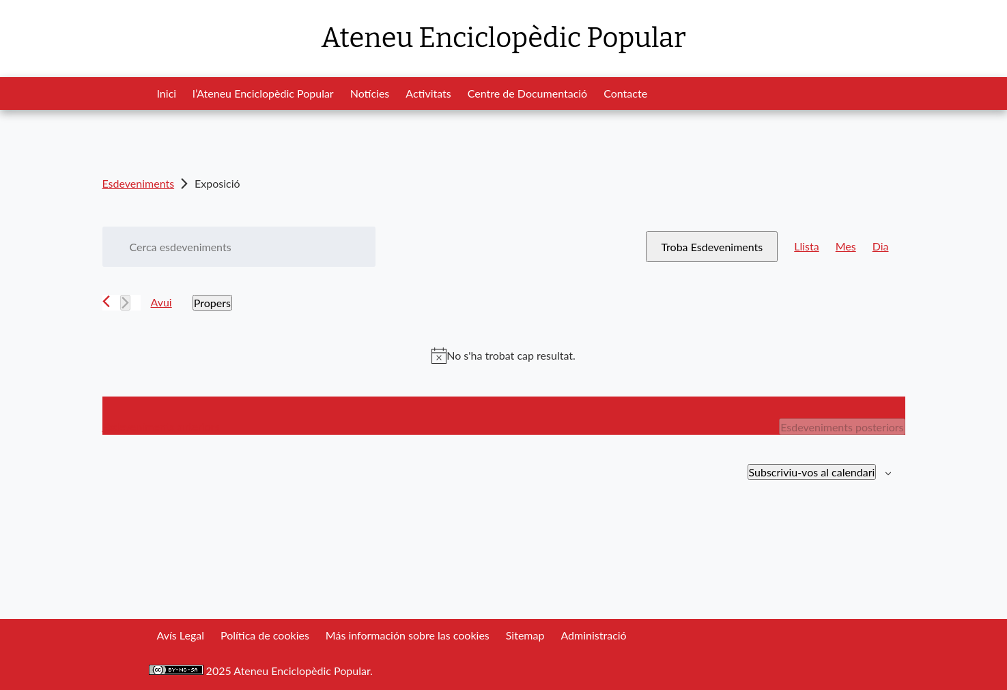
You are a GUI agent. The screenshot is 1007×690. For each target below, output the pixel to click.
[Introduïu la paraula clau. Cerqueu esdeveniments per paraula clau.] (238, 247)
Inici (167, 93)
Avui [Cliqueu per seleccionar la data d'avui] (161, 302)
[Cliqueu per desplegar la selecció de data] (212, 303)
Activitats (428, 93)
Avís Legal (180, 635)
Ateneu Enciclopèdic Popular (503, 38)
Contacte (625, 93)
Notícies (370, 93)
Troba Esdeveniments (712, 246)
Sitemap (525, 635)
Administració (593, 635)
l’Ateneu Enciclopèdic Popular (263, 93)
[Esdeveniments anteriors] (106, 301)
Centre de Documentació (527, 93)
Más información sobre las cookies (408, 635)
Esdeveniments (138, 183)
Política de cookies (265, 635)
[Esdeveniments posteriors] (125, 303)
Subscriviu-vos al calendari (812, 471)
